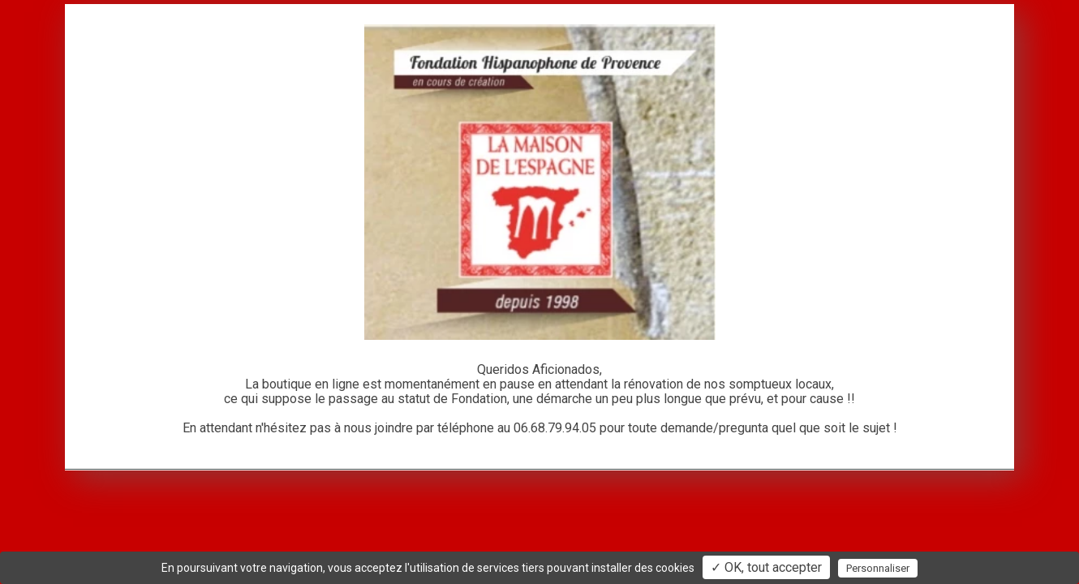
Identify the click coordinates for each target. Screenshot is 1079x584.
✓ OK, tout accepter (766, 567)
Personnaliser (877, 568)
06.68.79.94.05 (555, 428)
